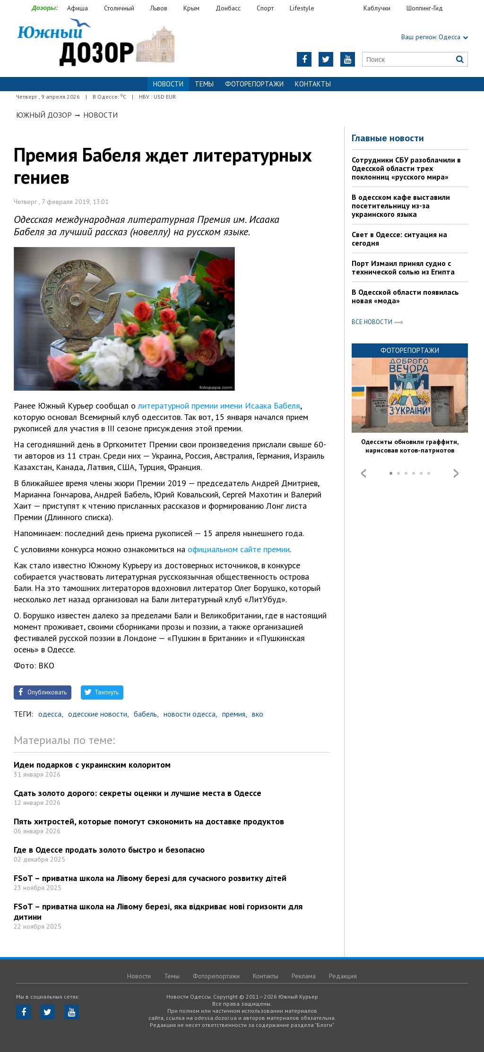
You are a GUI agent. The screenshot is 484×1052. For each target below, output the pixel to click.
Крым (191, 8)
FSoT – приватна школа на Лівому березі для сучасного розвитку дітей (150, 877)
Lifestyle (302, 8)
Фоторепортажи (254, 83)
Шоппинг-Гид (424, 8)
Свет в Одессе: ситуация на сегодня (399, 239)
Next (456, 473)
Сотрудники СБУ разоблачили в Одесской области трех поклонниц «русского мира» (406, 168)
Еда (343, 8)
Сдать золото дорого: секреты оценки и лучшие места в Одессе (137, 792)
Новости (100, 115)
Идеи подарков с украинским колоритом (92, 764)
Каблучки (376, 8)
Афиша (77, 8)
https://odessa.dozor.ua (95, 43)
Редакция (343, 976)
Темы (204, 83)
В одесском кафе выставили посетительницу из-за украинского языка (401, 205)
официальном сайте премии (239, 549)
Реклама (304, 976)
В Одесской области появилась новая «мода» (405, 296)
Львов (158, 8)
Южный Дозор (44, 115)
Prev (363, 473)
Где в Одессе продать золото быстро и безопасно (109, 849)
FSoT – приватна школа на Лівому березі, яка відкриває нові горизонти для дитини (158, 911)
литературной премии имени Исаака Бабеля (219, 405)
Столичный (119, 8)
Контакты (313, 83)
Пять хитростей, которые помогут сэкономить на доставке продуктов (149, 821)
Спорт (265, 8)
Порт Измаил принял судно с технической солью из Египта (403, 267)
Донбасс (228, 8)
